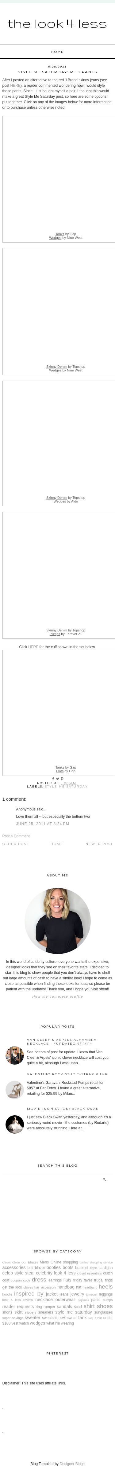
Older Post (15, 844)
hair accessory (45, 1287)
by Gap (66, 234)
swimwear (68, 1318)
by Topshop (65, 366)
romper (49, 1307)
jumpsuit (91, 1294)
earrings (55, 1280)
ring (39, 1307)
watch (24, 1323)
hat (78, 1287)
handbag (66, 1287)
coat (6, 1280)
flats (67, 1280)
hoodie (7, 1294)
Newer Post (99, 844)
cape (93, 1268)
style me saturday (66, 786)
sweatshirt (50, 1318)
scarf (78, 1307)
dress (39, 1279)
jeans (64, 1294)
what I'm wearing (60, 1323)
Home (57, 52)
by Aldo (66, 501)
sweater (32, 1317)
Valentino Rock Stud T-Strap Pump (67, 1074)
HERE (15, 85)
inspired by (29, 1293)
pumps (108, 1300)
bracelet (81, 1268)
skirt (18, 1312)
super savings (13, 1318)
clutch (108, 1273)
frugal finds (103, 1280)
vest (15, 1323)
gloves (28, 1287)
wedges (37, 1323)
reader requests (18, 1306)
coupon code (20, 1280)
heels (106, 1286)
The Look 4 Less (57, 23)
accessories (14, 1267)
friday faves (83, 1280)
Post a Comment (16, 836)
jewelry (77, 1294)
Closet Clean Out (14, 1262)
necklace (44, 1299)
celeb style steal (18, 1272)
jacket (52, 1294)
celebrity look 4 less (55, 1272)
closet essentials (89, 1273)
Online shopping (64, 1262)
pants (95, 1300)
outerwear (65, 1299)
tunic (98, 1318)
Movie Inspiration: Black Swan (63, 1109)
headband (89, 1287)
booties (54, 1267)
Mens (44, 1262)
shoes (105, 1306)
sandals (64, 1306)
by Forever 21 (66, 634)
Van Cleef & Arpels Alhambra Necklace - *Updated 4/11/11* (62, 1042)
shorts (7, 1312)
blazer (40, 1268)
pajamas (83, 1300)
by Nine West (65, 237)
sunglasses (103, 1312)
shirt (89, 1306)
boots (68, 1267)
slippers (30, 1312)
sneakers (45, 1312)
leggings (106, 1294)
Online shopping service (96, 1262)
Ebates (33, 1262)
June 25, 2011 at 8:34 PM (42, 824)
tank (82, 1317)
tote (90, 1318)
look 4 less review (17, 1300)
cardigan (106, 1268)
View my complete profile (57, 996)
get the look (12, 1287)
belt (30, 1268)
